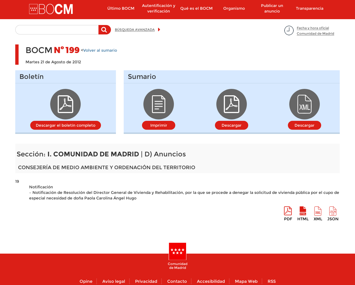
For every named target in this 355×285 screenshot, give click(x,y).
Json (333, 218)
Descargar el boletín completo (65, 125)
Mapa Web (246, 281)
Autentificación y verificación (158, 8)
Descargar (232, 125)
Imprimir (158, 125)
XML (318, 218)
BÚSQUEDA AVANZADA (135, 30)
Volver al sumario (100, 50)
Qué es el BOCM (196, 8)
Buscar (104, 32)
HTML (303, 218)
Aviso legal (113, 281)
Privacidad (146, 281)
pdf (288, 218)
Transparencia (309, 8)
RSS (272, 281)
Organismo (234, 8)
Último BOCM (121, 8)
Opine (86, 281)
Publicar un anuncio (272, 8)
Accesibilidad (211, 281)
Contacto (177, 281)
